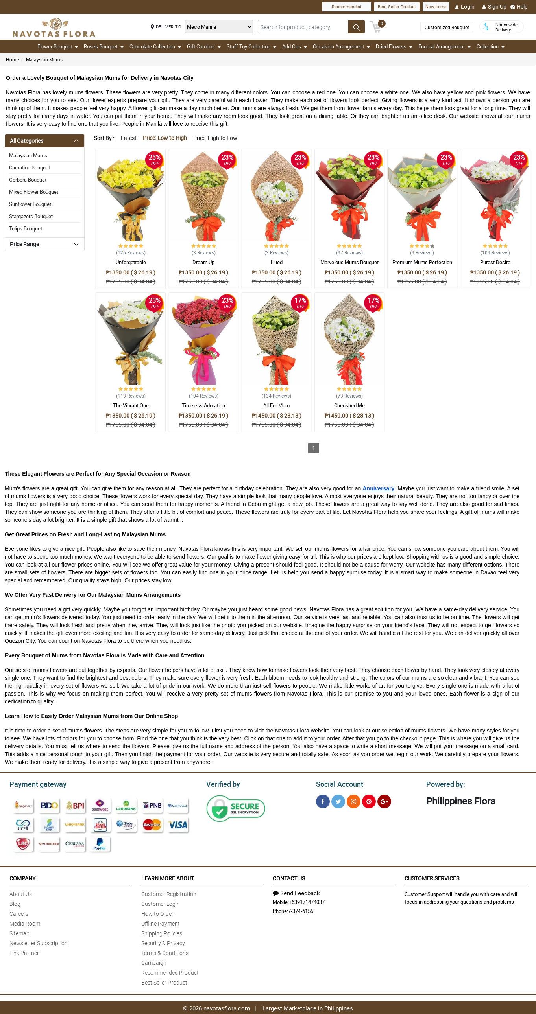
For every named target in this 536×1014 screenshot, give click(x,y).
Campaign (153, 961)
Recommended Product (170, 971)
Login (465, 6)
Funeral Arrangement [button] (444, 46)
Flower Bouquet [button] (57, 46)
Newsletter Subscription (38, 942)
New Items (436, 6)
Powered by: (444, 783)
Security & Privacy (163, 942)
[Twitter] (338, 800)
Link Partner (24, 951)
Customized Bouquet (447, 27)
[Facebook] (323, 800)
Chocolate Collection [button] (155, 46)
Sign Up (494, 6)
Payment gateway (34, 783)
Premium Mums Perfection (422, 262)
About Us (20, 892)
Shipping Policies (161, 932)
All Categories (26, 140)
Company (22, 877)
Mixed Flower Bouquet (33, 191)
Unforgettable (131, 262)
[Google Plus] (384, 800)
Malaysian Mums (44, 59)
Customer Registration (168, 892)
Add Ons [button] (294, 46)
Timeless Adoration (203, 405)
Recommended (346, 6)
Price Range (24, 244)
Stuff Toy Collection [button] (251, 46)
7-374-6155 (300, 909)
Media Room (24, 922)
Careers (18, 912)
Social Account (337, 783)
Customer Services (432, 877)
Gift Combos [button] (204, 46)
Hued (277, 262)
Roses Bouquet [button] (104, 46)
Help (519, 6)
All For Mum (276, 405)
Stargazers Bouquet (31, 216)
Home (12, 59)
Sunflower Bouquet (30, 204)
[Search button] (356, 26)
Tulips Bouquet (25, 228)
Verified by (222, 783)
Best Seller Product (397, 6)
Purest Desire (495, 262)
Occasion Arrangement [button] (341, 46)
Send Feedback (296, 892)
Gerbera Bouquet (27, 179)
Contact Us (289, 877)
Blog (14, 902)
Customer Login (160, 902)
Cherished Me (349, 405)
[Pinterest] (369, 800)
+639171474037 (307, 900)
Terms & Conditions (165, 951)
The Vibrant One (131, 405)
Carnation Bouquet (29, 167)
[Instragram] (353, 800)
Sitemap (19, 932)
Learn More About (167, 877)
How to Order (157, 912)
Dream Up (203, 262)
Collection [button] (491, 46)
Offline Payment (160, 922)
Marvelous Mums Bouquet (349, 262)
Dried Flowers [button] (394, 46)
